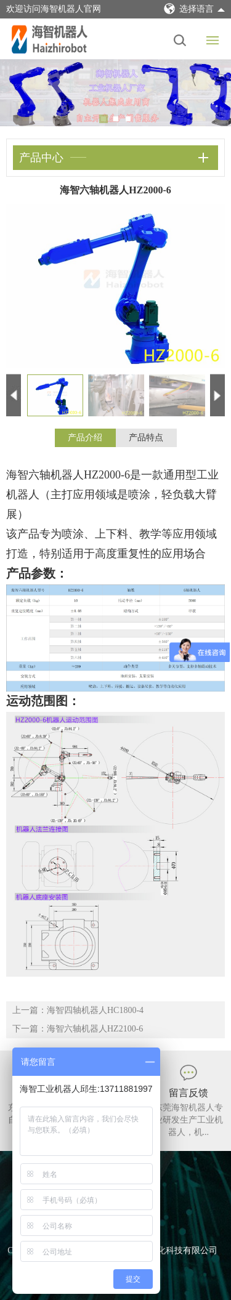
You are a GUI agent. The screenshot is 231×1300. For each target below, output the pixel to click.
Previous (18, 93)
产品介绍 (85, 437)
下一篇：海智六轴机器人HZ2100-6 (77, 1028)
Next (212, 93)
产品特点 (146, 437)
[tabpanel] (115, 92)
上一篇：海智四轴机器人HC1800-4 (78, 1010)
